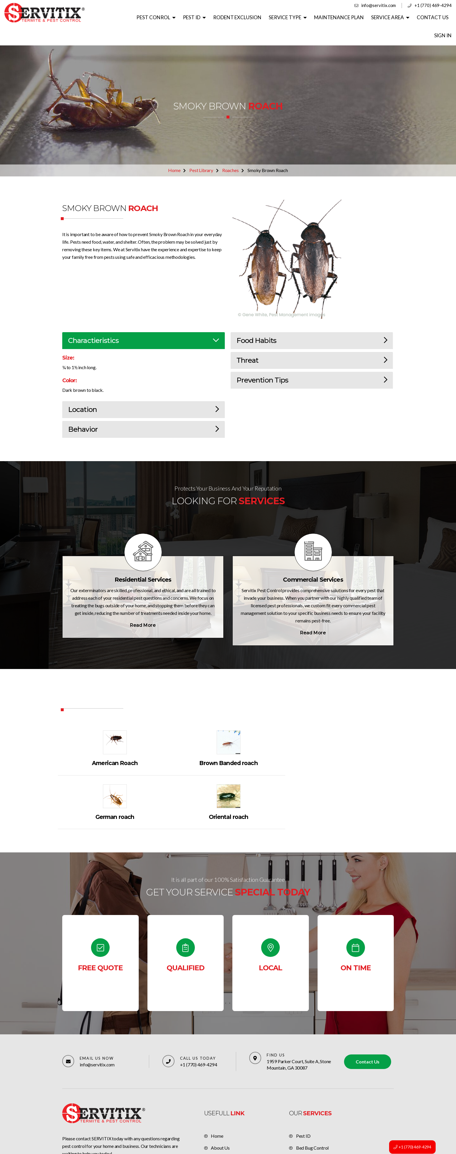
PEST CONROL (138, 17)
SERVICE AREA (370, 17)
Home (174, 152)
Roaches (230, 152)
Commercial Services (313, 561)
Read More (143, 607)
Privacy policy (224, 1112)
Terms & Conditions (230, 1100)
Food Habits (311, 322)
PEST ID (176, 17)
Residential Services (143, 561)
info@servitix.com (379, 5)
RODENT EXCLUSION (221, 17)
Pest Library (201, 152)
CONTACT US (414, 17)
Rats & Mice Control (316, 1088)
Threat (311, 342)
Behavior (143, 411)
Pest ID (303, 1064)
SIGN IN (443, 17)
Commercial (308, 1112)
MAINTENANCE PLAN (322, 17)
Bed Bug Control (312, 1076)
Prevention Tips (311, 362)
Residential (307, 1100)
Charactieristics (143, 322)
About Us (220, 1076)
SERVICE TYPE (268, 17)
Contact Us (368, 989)
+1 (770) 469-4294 (433, 5)
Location (143, 391)
